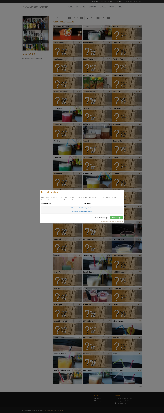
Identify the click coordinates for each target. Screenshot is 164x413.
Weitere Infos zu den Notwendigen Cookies (82, 208)
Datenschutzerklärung (115, 221)
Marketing (87, 203)
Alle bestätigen (116, 218)
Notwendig (47, 203)
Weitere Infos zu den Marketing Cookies (82, 211)
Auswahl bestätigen (101, 218)
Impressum (104, 221)
